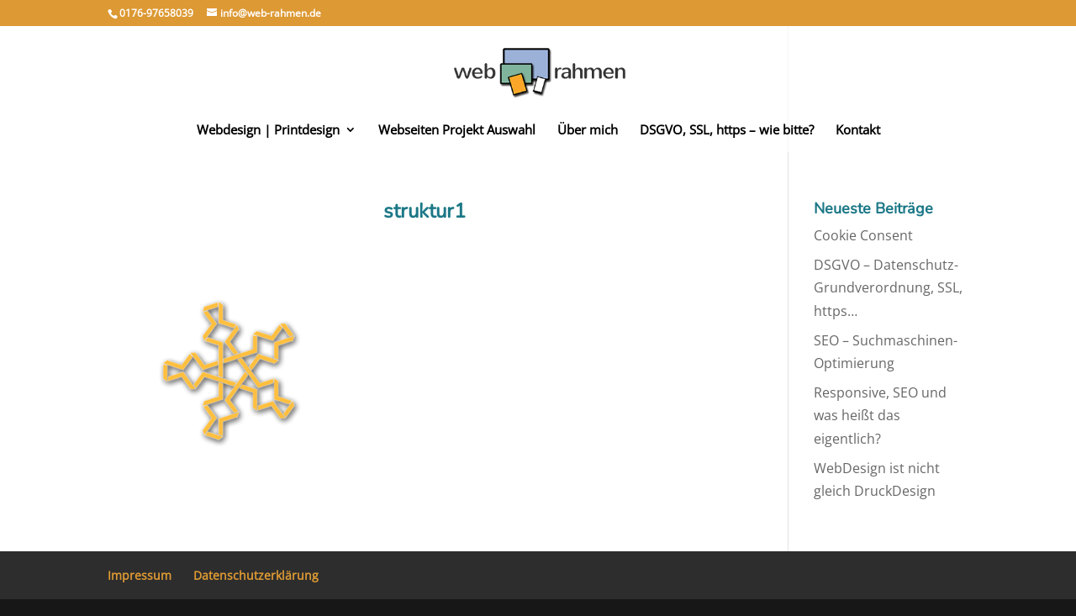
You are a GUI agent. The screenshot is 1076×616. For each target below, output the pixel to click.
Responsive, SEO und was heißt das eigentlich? (880, 415)
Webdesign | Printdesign (268, 131)
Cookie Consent (863, 235)
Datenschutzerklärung (256, 575)
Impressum (139, 575)
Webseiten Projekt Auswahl (456, 131)
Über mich (587, 131)
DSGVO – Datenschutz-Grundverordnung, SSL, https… (888, 287)
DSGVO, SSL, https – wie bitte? (727, 131)
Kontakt (858, 131)
